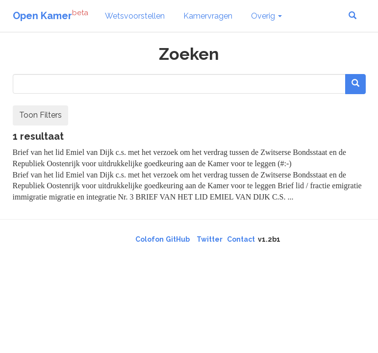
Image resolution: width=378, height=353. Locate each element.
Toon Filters (40, 115)
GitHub (178, 239)
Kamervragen (207, 16)
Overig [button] (266, 16)
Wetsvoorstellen (135, 16)
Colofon (149, 239)
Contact (241, 239)
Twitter (210, 239)
